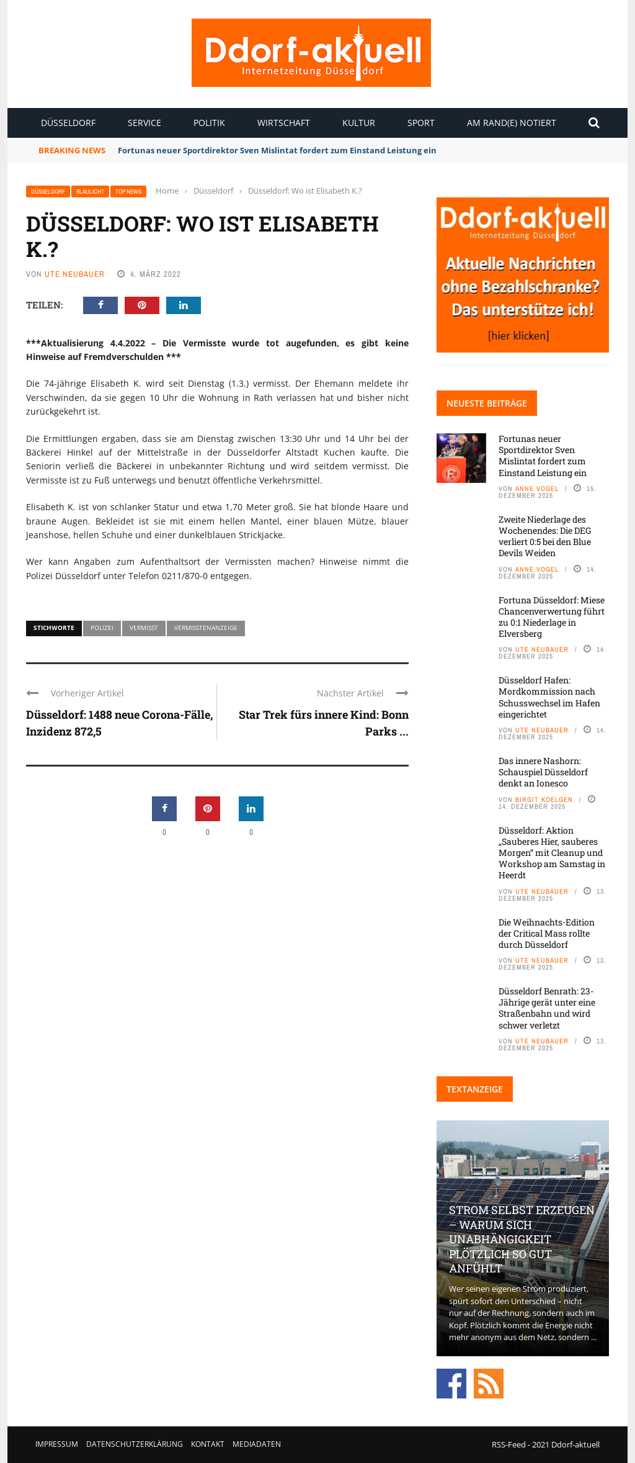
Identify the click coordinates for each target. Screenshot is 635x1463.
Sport (421, 122)
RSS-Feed (509, 1444)
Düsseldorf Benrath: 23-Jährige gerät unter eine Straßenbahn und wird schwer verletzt (547, 1008)
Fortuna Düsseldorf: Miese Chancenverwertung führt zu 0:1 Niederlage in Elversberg (552, 617)
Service (144, 122)
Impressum (56, 1444)
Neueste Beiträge (486, 403)
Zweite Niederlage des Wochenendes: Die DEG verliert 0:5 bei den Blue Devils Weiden (545, 536)
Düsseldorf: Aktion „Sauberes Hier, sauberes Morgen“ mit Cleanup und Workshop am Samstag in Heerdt (552, 852)
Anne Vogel (537, 488)
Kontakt (207, 1444)
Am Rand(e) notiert (511, 122)
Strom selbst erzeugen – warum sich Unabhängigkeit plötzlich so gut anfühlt (522, 1239)
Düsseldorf (68, 122)
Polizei (102, 627)
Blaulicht (90, 191)
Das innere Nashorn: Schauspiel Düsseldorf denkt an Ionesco (543, 772)
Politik (209, 122)
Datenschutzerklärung (134, 1444)
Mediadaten (257, 1444)
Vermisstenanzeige (206, 627)
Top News (128, 191)
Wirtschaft (283, 122)
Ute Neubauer (75, 274)
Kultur (358, 122)
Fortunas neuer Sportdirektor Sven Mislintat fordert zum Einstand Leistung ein (278, 150)
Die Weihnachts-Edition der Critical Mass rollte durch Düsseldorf (547, 933)
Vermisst (144, 627)
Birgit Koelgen (544, 799)
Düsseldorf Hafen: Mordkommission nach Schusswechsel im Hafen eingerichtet (549, 697)
